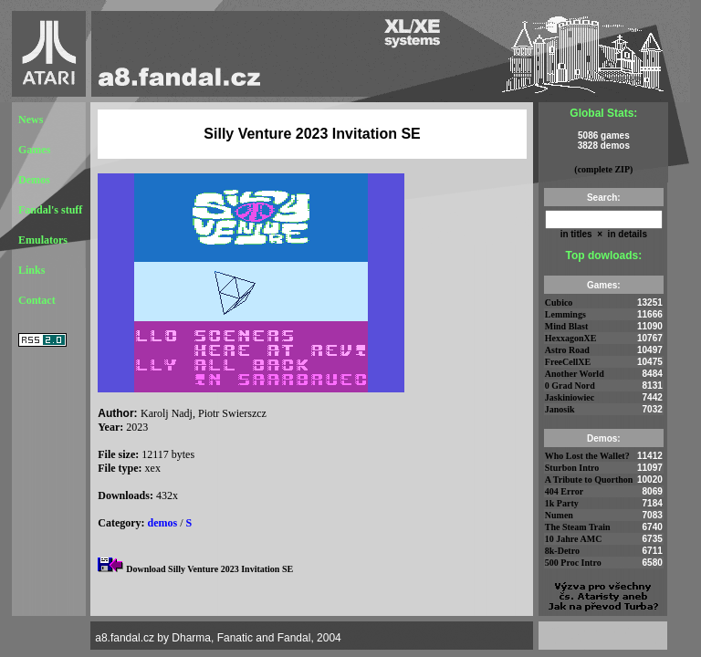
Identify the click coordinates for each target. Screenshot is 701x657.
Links (31, 270)
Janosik (560, 409)
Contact (37, 300)
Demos (34, 179)
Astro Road (567, 350)
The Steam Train (578, 527)
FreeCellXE (568, 362)
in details (626, 234)
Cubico (559, 302)
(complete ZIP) (603, 169)
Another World (574, 374)
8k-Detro (562, 551)
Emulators (43, 240)
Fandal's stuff (50, 209)
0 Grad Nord (570, 386)
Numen (559, 515)
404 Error (564, 491)
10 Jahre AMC (573, 539)
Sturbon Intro (572, 468)
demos (163, 522)
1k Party (562, 503)
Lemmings (565, 314)
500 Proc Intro (573, 563)
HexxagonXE (571, 338)
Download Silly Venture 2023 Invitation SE (209, 569)
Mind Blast (567, 326)
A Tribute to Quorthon (589, 479)
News (30, 119)
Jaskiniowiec (569, 397)
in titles (576, 234)
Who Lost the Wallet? (587, 456)
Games (34, 149)
